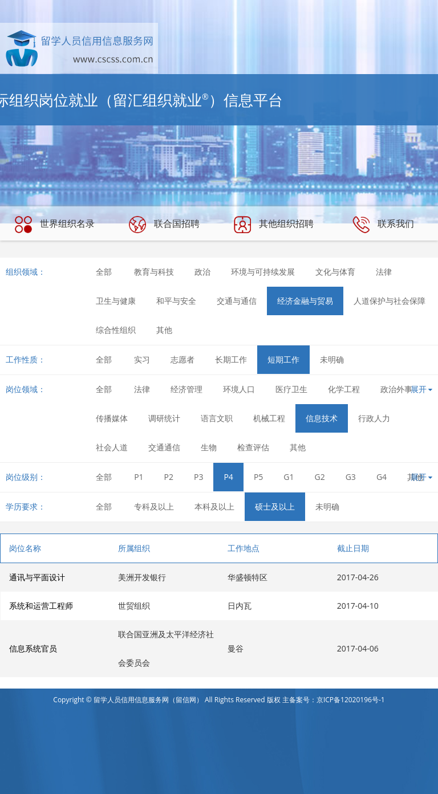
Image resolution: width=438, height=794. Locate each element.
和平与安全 (176, 300)
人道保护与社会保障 (389, 300)
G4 (381, 476)
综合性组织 (116, 329)
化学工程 (344, 389)
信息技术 (322, 418)
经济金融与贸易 (305, 300)
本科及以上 (214, 506)
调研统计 (164, 418)
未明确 (332, 359)
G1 (288, 476)
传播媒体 (112, 418)
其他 (164, 329)
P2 (168, 476)
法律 (384, 271)
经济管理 (186, 389)
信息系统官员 (33, 648)
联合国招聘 (164, 224)
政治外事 (396, 389)
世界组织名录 (55, 224)
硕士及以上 (275, 506)
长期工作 (231, 359)
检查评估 (253, 447)
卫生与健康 (116, 300)
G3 (351, 476)
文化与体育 (335, 271)
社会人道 (112, 447)
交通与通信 (237, 300)
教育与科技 (154, 271)
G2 (320, 476)
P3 (198, 476)
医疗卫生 (291, 389)
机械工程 (269, 418)
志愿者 (182, 359)
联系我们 (383, 224)
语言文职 (217, 418)
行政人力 (374, 418)
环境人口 (239, 389)
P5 (258, 476)
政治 (202, 271)
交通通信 (164, 447)
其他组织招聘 (274, 224)
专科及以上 (154, 506)
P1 (138, 476)
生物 (209, 447)
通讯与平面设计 (37, 577)
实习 (142, 359)
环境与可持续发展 (263, 271)
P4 (228, 476)
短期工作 (283, 359)
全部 (104, 271)
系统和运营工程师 (41, 605)
